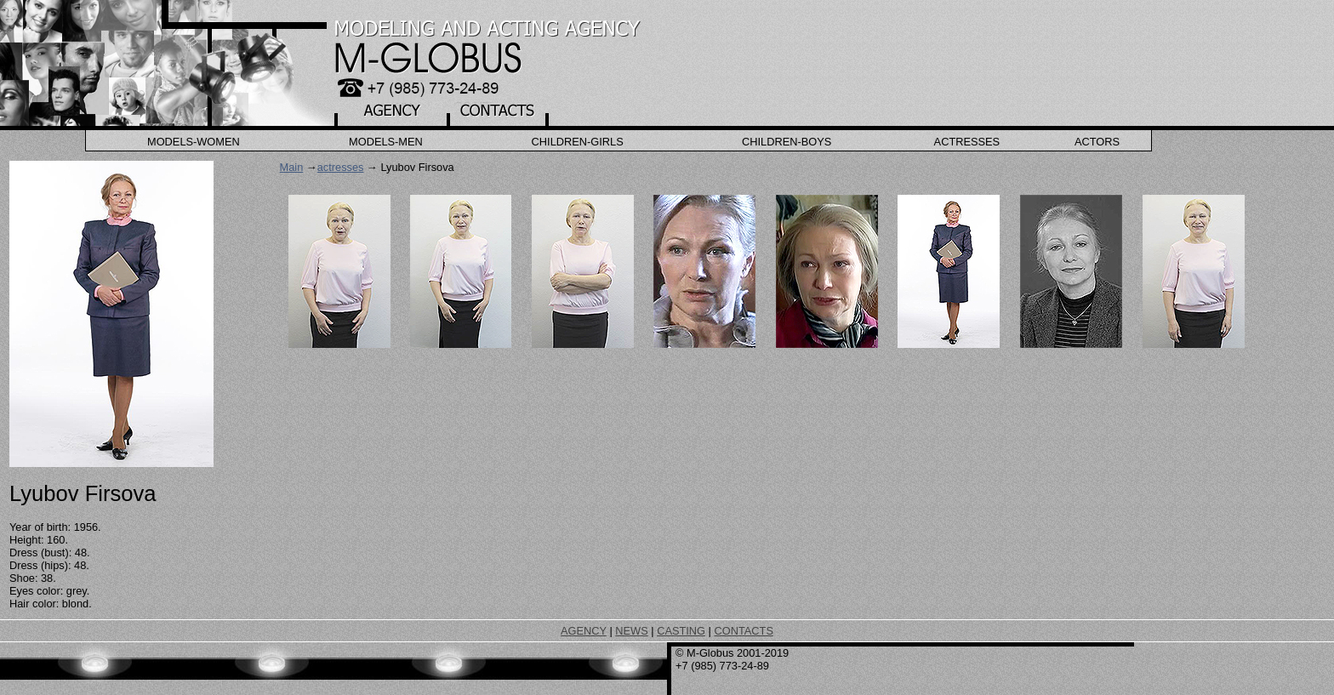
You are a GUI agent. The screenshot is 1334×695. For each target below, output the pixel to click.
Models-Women (193, 141)
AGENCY (584, 630)
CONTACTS (743, 630)
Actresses (967, 141)
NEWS (631, 630)
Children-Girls (578, 141)
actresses (340, 167)
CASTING (681, 630)
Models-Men (386, 141)
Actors (1097, 141)
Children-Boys (786, 141)
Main (292, 167)
